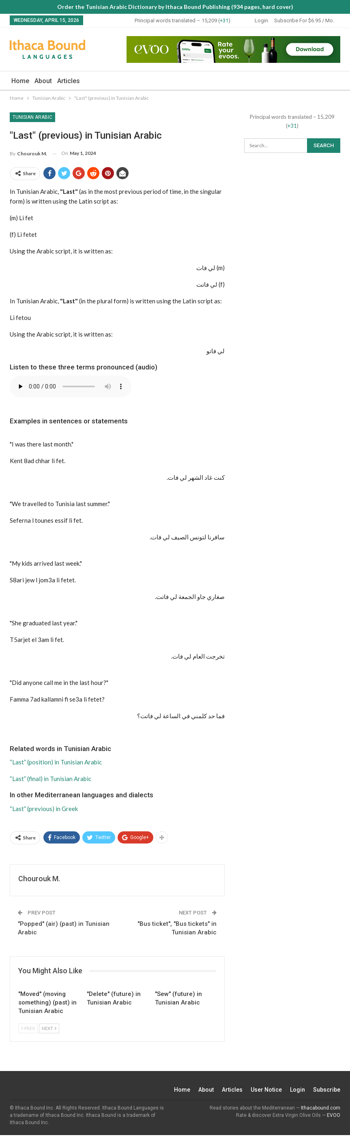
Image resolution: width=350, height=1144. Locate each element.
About (43, 81)
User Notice (266, 1089)
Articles (68, 81)
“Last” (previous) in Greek (44, 808)
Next (49, 1028)
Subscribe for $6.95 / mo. (304, 20)
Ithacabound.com (320, 1108)
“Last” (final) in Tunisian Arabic (50, 778)
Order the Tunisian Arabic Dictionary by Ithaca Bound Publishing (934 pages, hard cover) (175, 6)
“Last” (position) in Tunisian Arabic (56, 762)
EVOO (333, 1115)
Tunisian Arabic (32, 117)
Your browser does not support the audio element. (70, 386)
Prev (28, 1028)
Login (261, 20)
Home (20, 81)
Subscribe (326, 1089)
